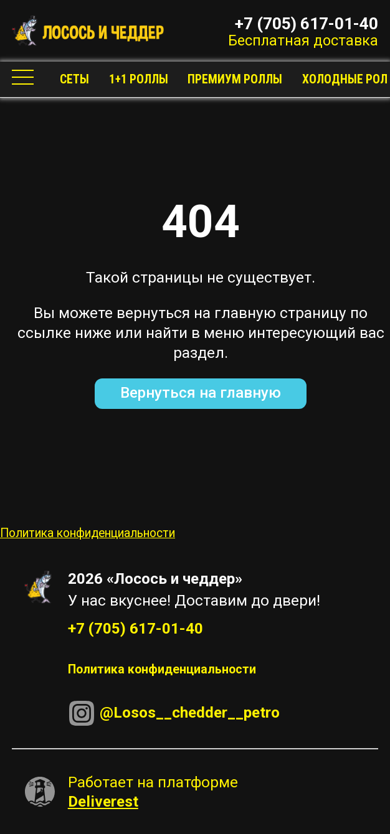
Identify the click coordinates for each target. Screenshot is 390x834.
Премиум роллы (235, 79)
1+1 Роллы (138, 79)
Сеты (74, 79)
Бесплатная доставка (303, 40)
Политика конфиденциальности (87, 533)
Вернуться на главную (200, 392)
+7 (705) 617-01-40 (306, 22)
